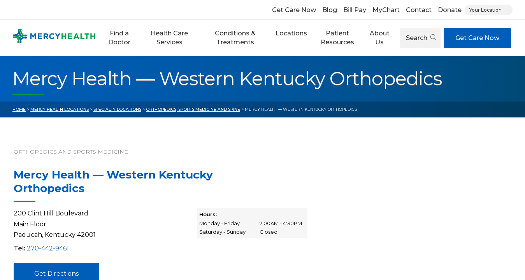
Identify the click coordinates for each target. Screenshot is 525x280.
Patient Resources (337, 38)
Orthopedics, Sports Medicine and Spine (193, 109)
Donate (450, 10)
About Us (380, 38)
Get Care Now (294, 10)
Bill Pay (354, 10)
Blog (329, 10)
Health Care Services (169, 38)
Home (19, 109)
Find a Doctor (119, 38)
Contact (419, 10)
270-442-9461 (48, 248)
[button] (119, 38)
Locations (291, 33)
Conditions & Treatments (235, 38)
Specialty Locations (117, 109)
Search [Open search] (421, 38)
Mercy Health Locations (59, 109)
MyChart (386, 10)
